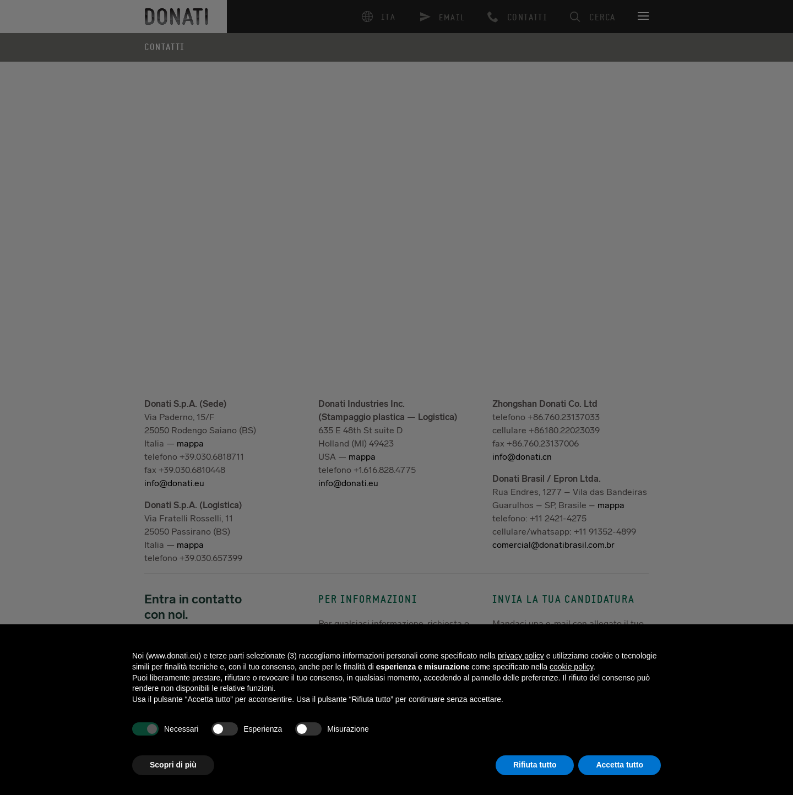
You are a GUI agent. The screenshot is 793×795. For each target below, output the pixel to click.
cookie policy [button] (571, 666)
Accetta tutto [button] (619, 764)
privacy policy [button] (521, 655)
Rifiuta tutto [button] (535, 764)
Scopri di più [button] (173, 764)
